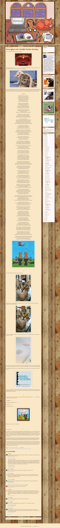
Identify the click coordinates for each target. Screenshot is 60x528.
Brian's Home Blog (10, 479)
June (46, 154)
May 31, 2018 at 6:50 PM (11, 500)
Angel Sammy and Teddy (17, 67)
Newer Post (8, 518)
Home (7, 44)
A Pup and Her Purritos (48, 167)
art (8, 448)
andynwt (32, 526)
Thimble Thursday (20, 448)
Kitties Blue (9, 508)
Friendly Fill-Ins (47, 168)
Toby (48, 131)
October (46, 149)
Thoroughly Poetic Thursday (27, 448)
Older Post (39, 518)
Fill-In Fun (46, 192)
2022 (45, 140)
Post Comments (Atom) (25, 520)
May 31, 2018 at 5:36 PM (11, 487)
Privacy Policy (18, 44)
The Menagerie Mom (51, 55)
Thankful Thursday (12, 448)
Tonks (50, 131)
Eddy (48, 130)
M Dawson (9, 497)
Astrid (44, 130)
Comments (45, 50)
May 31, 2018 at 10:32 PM (11, 506)
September (46, 150)
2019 (45, 144)
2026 (45, 135)
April (46, 211)
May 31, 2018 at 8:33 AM (11, 471)
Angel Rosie (12, 44)
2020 (45, 143)
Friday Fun (46, 202)
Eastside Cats (9, 473)
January (46, 215)
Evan (50, 130)
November (46, 148)
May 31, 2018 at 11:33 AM (11, 483)
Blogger (38, 526)
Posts (45, 49)
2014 (45, 220)
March (46, 212)
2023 (45, 139)
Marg (8, 453)
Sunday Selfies (47, 177)
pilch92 (9, 489)
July (45, 153)
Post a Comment (9, 514)
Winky (52, 131)
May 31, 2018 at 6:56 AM (11, 457)
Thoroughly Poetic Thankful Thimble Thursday (48, 158)
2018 (45, 145)
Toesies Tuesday (47, 186)
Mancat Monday (47, 176)
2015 (45, 219)
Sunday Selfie (47, 200)
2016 (45, 218)
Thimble (17, 448)
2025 (45, 136)
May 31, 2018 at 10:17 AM (11, 477)
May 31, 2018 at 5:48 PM (11, 495)
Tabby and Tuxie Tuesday (48, 197)
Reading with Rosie (47, 201)
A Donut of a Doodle (48, 178)
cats (9, 448)
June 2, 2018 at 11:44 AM (11, 512)
